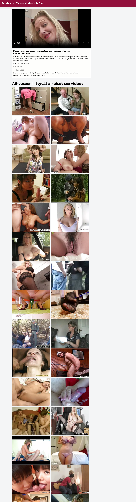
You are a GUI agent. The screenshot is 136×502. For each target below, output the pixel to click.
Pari (62, 73)
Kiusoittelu (45, 73)
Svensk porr (75, 496)
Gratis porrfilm (99, 494)
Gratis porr (48, 499)
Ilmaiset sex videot (120, 494)
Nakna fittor (69, 494)
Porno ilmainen (64, 499)
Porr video (108, 499)
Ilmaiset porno (81, 499)
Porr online (44, 496)
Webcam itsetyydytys (21, 75)
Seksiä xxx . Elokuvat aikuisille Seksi (23, 3)
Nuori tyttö (55, 73)
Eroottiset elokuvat (31, 494)
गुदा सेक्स (96, 499)
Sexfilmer (89, 496)
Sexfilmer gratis (51, 494)
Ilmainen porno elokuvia (29, 499)
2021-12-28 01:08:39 (21, 63)
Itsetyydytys (34, 73)
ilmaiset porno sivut (38, 75)
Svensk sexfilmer (9, 494)
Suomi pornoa (59, 496)
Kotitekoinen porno (11, 496)
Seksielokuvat (8, 499)
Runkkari (69, 73)
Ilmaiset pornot (104, 496)
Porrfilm (84, 494)
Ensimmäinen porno (20, 73)
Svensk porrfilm (122, 496)
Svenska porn (29, 496)
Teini (76, 73)
